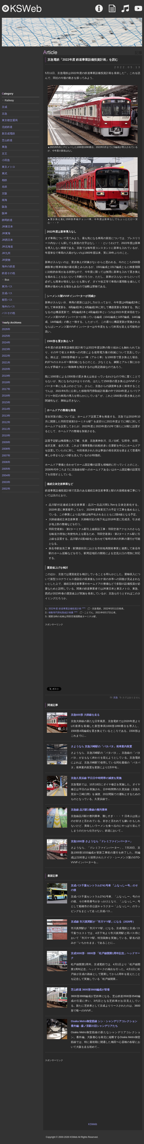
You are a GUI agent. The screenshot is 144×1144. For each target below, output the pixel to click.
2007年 (6, 455)
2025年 (6, 335)
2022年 (6, 355)
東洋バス (7, 286)
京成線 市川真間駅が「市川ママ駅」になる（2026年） (103, 921)
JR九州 (6, 253)
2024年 (6, 342)
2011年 (6, 428)
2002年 (6, 488)
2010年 (6, 435)
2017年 (6, 389)
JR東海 (6, 233)
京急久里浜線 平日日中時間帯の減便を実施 (96, 778)
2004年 (6, 475)
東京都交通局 (10, 120)
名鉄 (4, 186)
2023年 (6, 349)
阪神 (4, 213)
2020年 (6, 368)
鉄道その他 (8, 273)
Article (112, 10)
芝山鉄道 (7, 140)
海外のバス (8, 306)
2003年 (6, 482)
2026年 (6, 329)
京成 (4, 106)
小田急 (6, 160)
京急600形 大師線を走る (85, 714)
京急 (115, 697)
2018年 (6, 382)
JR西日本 (7, 239)
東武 (4, 173)
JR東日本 (7, 226)
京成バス (7, 293)
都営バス (7, 299)
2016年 (6, 395)
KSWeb (22, 8)
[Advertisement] (20, 69)
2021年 (6, 362)
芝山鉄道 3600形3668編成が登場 (90, 989)
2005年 (6, 468)
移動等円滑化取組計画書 (64, 612)
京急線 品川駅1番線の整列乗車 (89, 809)
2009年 (6, 442)
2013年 (6, 415)
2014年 (6, 408)
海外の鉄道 (8, 266)
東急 (4, 146)
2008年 (6, 448)
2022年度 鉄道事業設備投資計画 (67, 608)
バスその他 (8, 313)
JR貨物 (6, 259)
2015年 (6, 402)
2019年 (6, 375)
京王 (4, 153)
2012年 (6, 422)
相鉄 (4, 180)
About (99, 10)
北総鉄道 (7, 126)
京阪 (4, 193)
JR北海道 (7, 246)
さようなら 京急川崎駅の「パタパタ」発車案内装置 (101, 746)
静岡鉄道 (7, 219)
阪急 (4, 206)
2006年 (6, 462)
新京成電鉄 (8, 133)
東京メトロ (8, 166)
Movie (138, 10)
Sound (125, 10)
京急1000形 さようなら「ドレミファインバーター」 (102, 841)
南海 (4, 199)
